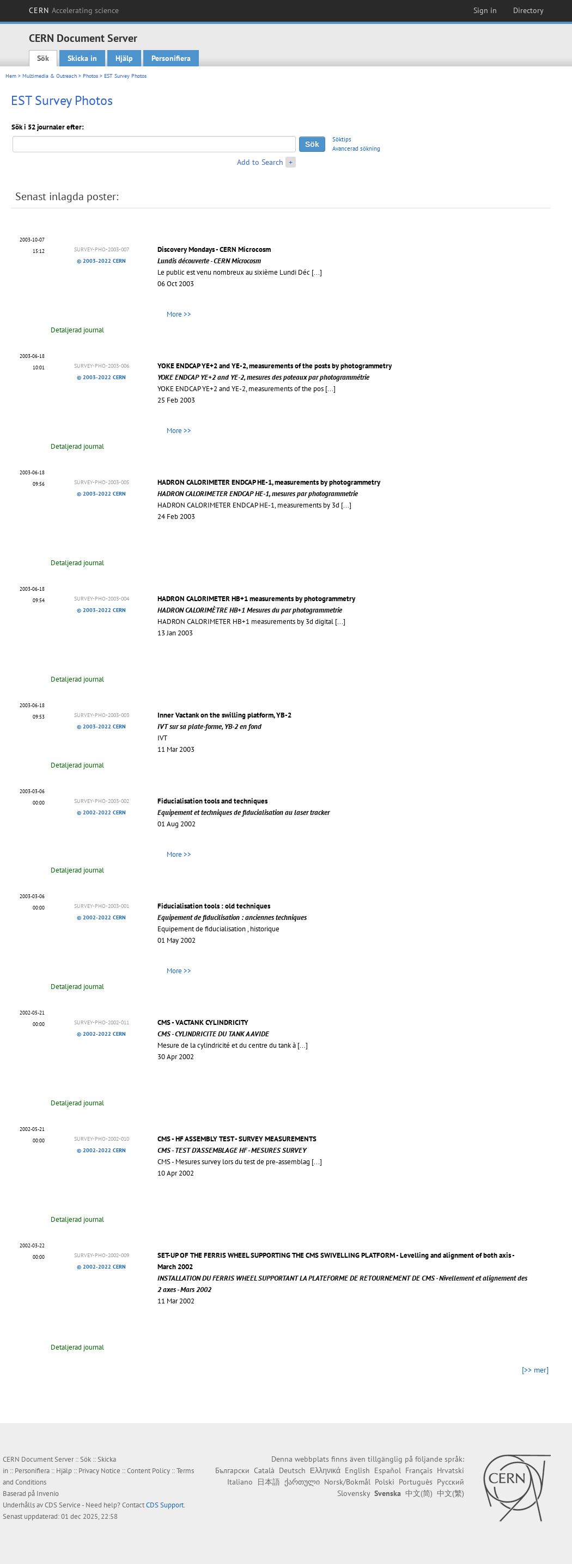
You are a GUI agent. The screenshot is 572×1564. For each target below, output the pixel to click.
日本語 (268, 1482)
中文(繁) (450, 1493)
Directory (528, 10)
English (357, 1470)
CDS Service (63, 1505)
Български (232, 1470)
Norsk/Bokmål (347, 1482)
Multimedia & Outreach (49, 75)
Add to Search (260, 162)
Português (416, 1482)
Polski (384, 1482)
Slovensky (353, 1493)
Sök (43, 58)
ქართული (302, 1482)
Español (387, 1470)
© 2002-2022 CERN (101, 812)
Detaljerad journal (77, 330)
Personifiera (171, 58)
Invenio (47, 1493)
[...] (317, 272)
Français (419, 1470)
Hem (10, 75)
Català (264, 1470)
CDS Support (165, 1505)
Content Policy (148, 1470)
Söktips (341, 139)
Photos (90, 75)
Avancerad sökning (356, 148)
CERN (74, 10)
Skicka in (82, 58)
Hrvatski (450, 1470)
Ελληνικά (325, 1470)
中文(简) (419, 1493)
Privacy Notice (99, 1470)
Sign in (485, 10)
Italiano (240, 1482)
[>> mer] (535, 1370)
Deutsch (292, 1470)
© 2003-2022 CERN (101, 260)
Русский (450, 1482)
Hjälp (124, 58)
